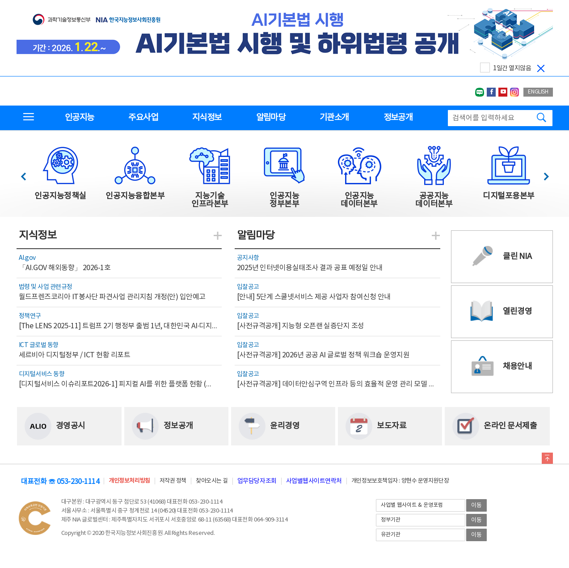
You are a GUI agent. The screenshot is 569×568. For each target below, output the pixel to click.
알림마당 (270, 118)
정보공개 (398, 118)
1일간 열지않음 (512, 68)
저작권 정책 (173, 481)
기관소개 (334, 118)
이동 (476, 505)
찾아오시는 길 (212, 481)
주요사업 (142, 118)
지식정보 (206, 118)
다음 (541, 174)
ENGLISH (538, 92)
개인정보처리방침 (129, 481)
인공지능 (79, 118)
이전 (27, 174)
